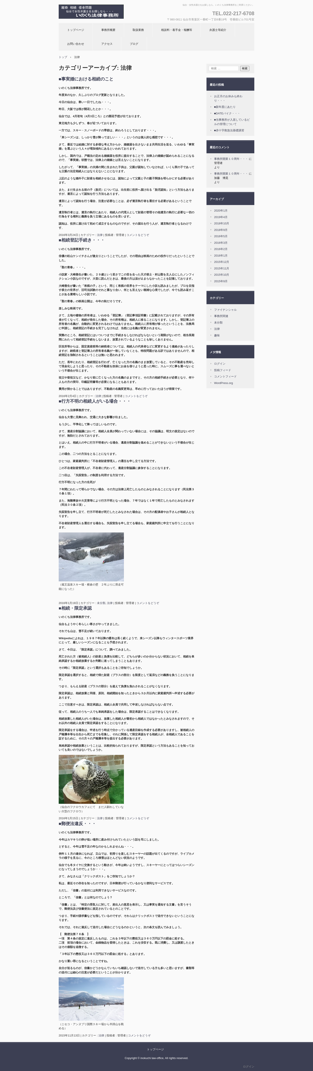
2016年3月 (221, 242)
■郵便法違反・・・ (77, 823)
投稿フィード (222, 370)
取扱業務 (138, 30)
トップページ (75, 30)
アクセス (107, 43)
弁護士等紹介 (217, 30)
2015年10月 (221, 274)
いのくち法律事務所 (84, 23)
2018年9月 (221, 230)
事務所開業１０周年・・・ (231, 158)
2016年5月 (221, 236)
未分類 (101, 603)
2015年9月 (221, 281)
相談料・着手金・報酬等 (176, 30)
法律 (100, 235)
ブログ (134, 43)
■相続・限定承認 (75, 608)
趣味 (217, 335)
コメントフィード (225, 376)
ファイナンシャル (225, 309)
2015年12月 (221, 262)
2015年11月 (221, 268)
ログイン (219, 363)
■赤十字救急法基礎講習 (229, 130)
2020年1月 (221, 210)
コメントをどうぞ (138, 235)
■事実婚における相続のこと (86, 79)
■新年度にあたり (225, 106)
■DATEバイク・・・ (227, 113)
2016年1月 (221, 255)
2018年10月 (221, 223)
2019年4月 (221, 217)
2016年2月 (221, 249)
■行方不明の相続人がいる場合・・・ (95, 401)
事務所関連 (221, 316)
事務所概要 (108, 30)
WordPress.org (223, 383)
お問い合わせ (75, 43)
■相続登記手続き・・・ (82, 240)
